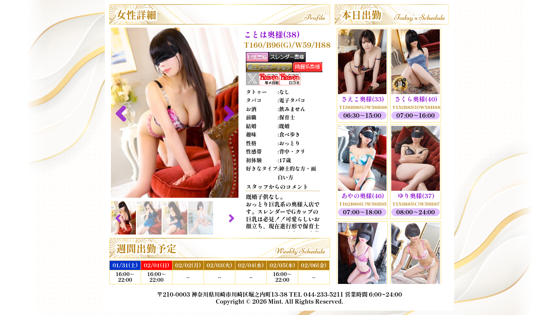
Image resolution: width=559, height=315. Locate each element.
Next (225, 113)
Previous (124, 113)
